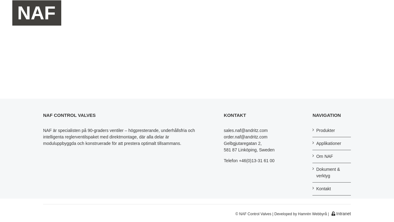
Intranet (341, 213)
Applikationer (328, 143)
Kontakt (323, 188)
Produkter (325, 130)
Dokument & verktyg (328, 172)
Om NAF (324, 156)
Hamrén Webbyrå (312, 214)
